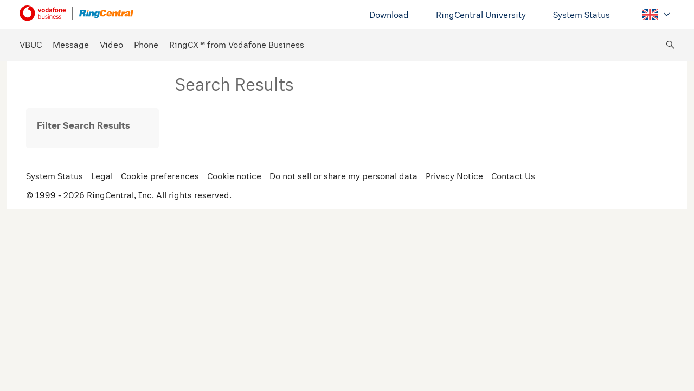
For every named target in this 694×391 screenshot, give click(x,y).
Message (71, 45)
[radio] (662, 122)
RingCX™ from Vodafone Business (236, 45)
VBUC (31, 45)
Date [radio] (647, 123)
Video (111, 45)
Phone (146, 45)
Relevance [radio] (610, 123)
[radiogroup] (610, 123)
